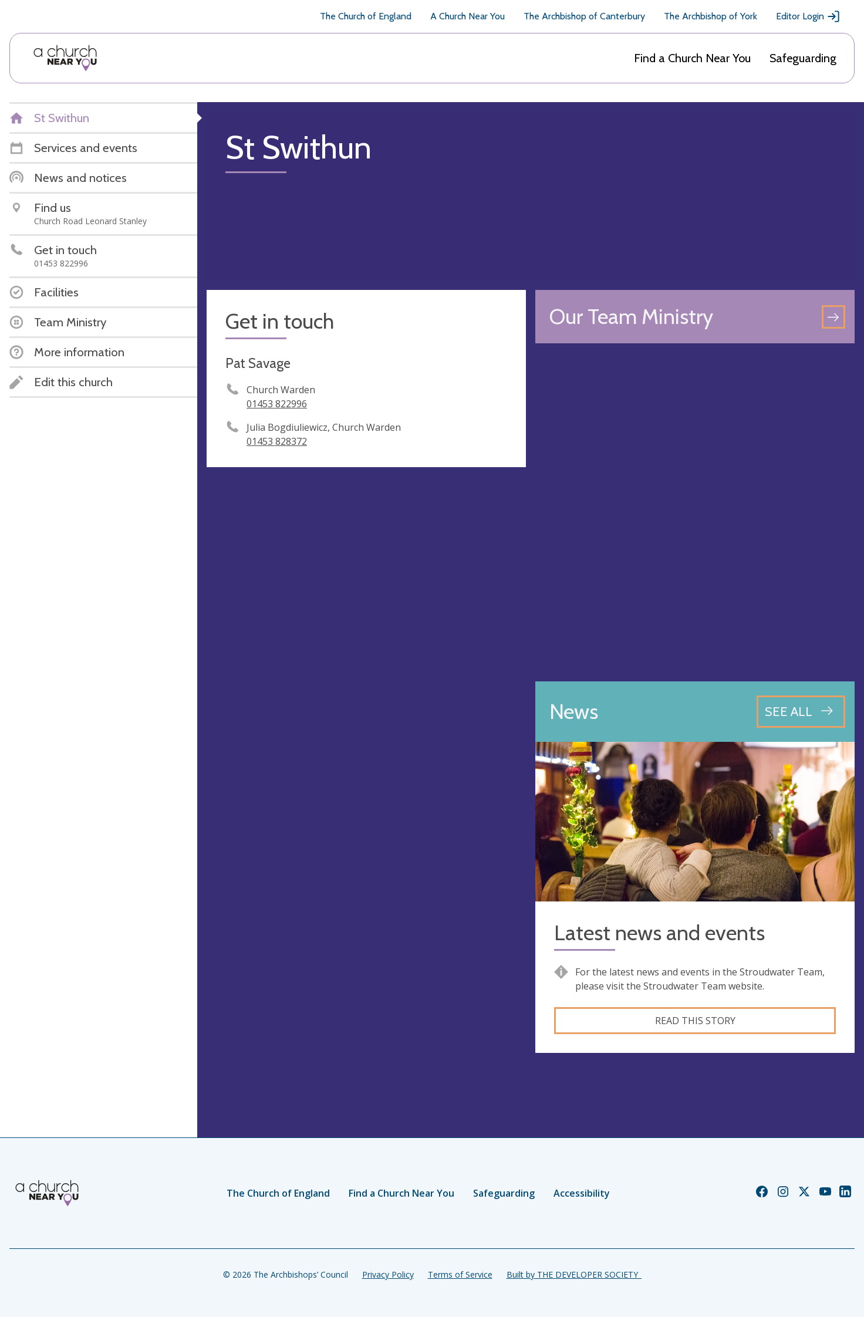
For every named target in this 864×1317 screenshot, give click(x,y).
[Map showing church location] (695, 512)
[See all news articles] (801, 711)
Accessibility (582, 1193)
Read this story (695, 1020)
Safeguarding (803, 58)
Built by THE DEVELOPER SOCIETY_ (574, 1274)
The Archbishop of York (710, 16)
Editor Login (808, 16)
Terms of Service (460, 1274)
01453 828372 (277, 441)
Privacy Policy (388, 1274)
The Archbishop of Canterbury (584, 16)
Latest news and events (659, 932)
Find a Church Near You (692, 58)
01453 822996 (277, 403)
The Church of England (365, 16)
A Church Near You (467, 16)
